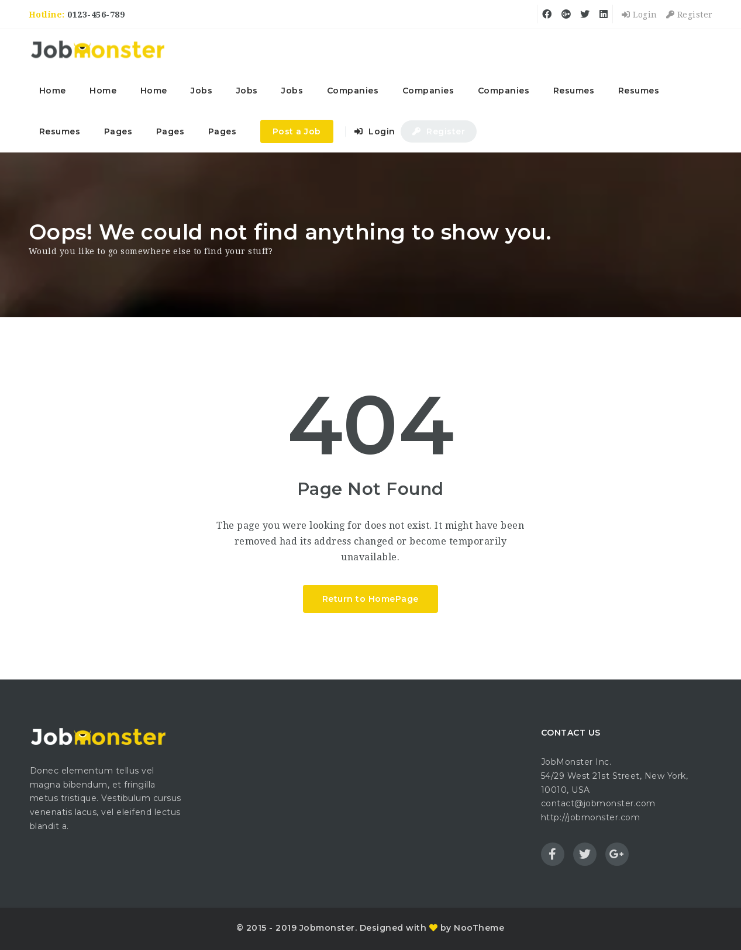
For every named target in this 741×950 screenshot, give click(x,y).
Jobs (201, 90)
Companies (353, 90)
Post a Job (297, 131)
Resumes (574, 90)
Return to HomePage (370, 599)
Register (689, 14)
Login (639, 14)
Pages (118, 131)
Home (52, 90)
